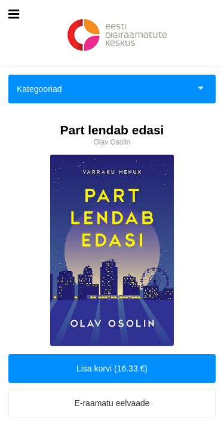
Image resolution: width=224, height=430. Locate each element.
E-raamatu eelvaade (111, 403)
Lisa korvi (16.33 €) (112, 368)
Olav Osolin (111, 142)
